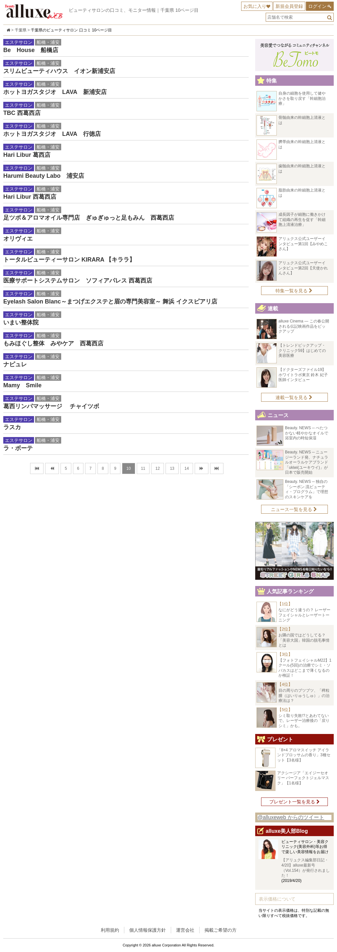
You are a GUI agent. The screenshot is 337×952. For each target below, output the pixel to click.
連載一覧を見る (293, 397)
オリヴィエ (18, 238)
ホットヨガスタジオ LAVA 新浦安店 (55, 92)
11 (143, 468)
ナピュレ (15, 364)
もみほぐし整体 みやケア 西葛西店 (53, 343)
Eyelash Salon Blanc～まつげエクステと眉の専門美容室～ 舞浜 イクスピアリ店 (110, 301)
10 (128, 468)
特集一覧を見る (293, 290)
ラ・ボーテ (18, 448)
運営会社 (185, 930)
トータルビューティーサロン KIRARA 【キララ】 (69, 259)
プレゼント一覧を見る (294, 801)
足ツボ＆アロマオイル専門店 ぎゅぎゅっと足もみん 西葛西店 (88, 217)
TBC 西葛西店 (22, 113)
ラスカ (12, 427)
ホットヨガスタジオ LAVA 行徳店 (52, 134)
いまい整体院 (21, 322)
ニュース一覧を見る (294, 509)
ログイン (317, 6)
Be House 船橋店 (30, 50)
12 (157, 468)
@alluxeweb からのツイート (290, 817)
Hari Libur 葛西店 (26, 155)
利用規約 (110, 930)
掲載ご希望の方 (220, 930)
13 (172, 468)
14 (187, 468)
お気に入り (254, 6)
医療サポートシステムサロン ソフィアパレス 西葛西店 (77, 280)
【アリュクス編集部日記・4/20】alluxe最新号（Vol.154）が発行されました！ (305, 868)
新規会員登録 (289, 6)
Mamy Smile (22, 385)
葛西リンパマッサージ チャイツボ (51, 406)
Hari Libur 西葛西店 (29, 196)
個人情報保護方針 (147, 930)
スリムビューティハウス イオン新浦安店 (59, 71)
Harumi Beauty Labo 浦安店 (43, 176)
